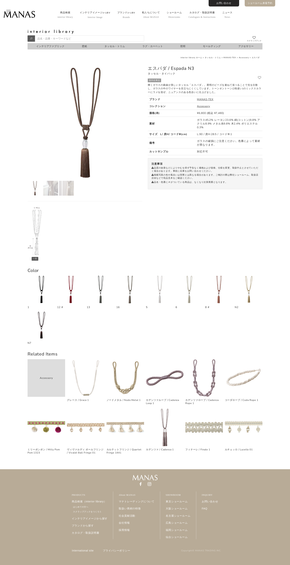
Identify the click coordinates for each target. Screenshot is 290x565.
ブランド (126, 15)
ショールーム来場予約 (260, 3)
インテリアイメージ (95, 15)
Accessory (244, 57)
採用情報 (124, 530)
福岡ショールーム (177, 530)
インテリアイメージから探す (89, 518)
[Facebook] (140, 484)
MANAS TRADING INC (208, 550)
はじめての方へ (80, 507)
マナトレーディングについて (136, 501)
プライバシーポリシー (116, 550)
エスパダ (256, 57)
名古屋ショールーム (178, 515)
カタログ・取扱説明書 (201, 14)
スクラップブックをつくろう (87, 512)
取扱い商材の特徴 (130, 508)
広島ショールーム (177, 522)
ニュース (227, 14)
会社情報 (124, 522)
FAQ (205, 508)
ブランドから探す (83, 525)
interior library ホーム (191, 57)
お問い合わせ (223, 3)
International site (83, 550)
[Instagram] (149, 484)
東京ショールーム (177, 501)
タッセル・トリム (213, 57)
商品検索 (65, 14)
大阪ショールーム (177, 508)
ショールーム (174, 14)
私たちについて (151, 14)
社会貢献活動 (127, 515)
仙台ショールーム (177, 537)
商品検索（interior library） (89, 501)
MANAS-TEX (230, 57)
